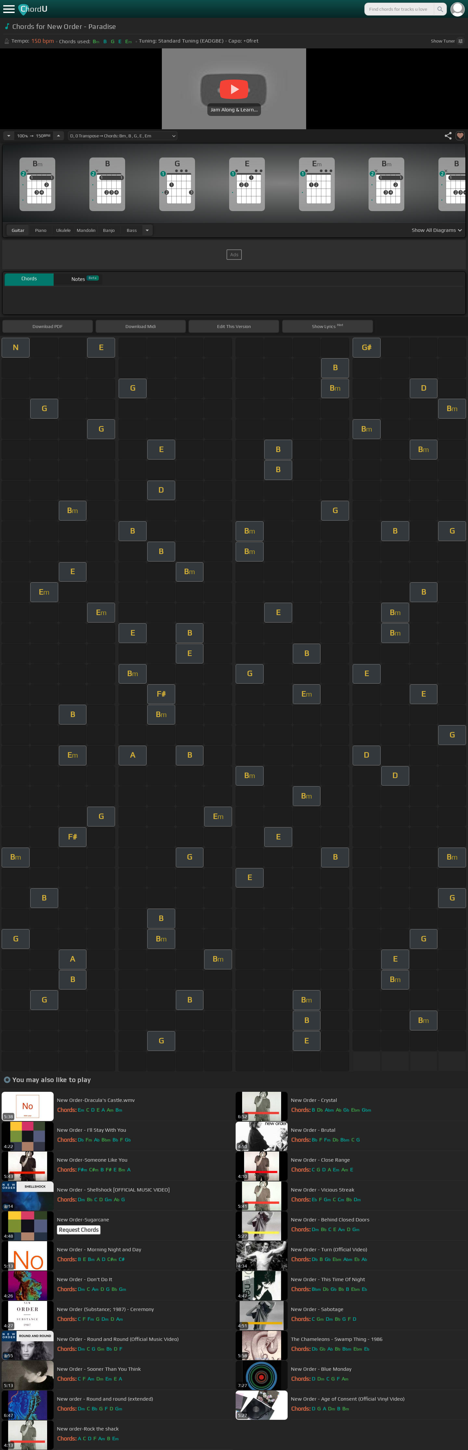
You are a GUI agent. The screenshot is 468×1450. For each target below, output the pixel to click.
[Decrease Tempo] (8, 135)
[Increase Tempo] (58, 135)
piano (40, 230)
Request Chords (78, 1230)
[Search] (440, 9)
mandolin (86, 230)
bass (132, 230)
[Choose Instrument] (147, 230)
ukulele (63, 230)
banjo (109, 230)
